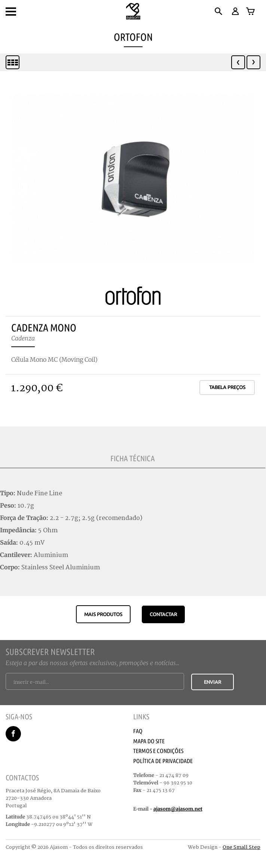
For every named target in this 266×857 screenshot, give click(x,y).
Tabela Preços (227, 387)
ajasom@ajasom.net (177, 809)
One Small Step (241, 847)
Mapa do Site (149, 741)
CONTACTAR (163, 614)
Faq (138, 731)
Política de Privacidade (163, 760)
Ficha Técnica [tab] (132, 458)
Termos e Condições (158, 750)
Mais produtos (103, 614)
